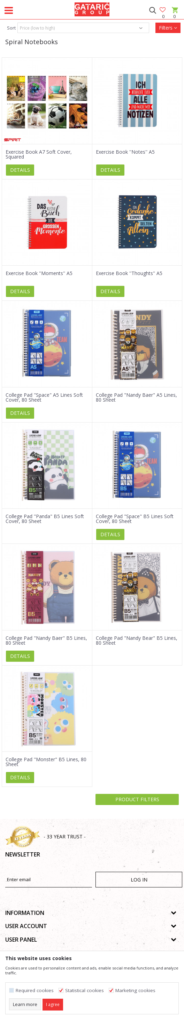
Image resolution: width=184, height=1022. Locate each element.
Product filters (137, 799)
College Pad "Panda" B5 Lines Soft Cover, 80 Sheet (45, 519)
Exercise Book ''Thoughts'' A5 (129, 273)
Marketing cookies (135, 990)
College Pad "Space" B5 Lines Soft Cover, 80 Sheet (135, 519)
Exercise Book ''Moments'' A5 (39, 273)
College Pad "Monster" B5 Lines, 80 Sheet (46, 762)
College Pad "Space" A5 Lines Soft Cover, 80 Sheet (44, 397)
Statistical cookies (84, 990)
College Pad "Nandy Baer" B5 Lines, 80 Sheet (46, 640)
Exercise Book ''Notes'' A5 (125, 152)
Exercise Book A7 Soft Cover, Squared (39, 154)
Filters (168, 27)
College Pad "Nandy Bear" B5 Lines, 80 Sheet (136, 640)
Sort (11, 28)
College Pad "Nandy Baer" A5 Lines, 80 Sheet (136, 397)
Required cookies (35, 990)
